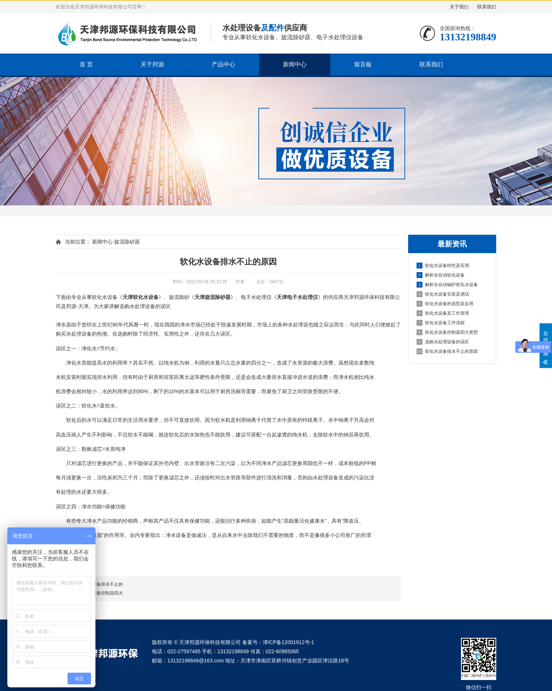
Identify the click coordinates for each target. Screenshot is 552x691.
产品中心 (223, 64)
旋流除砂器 (127, 242)
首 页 (86, 64)
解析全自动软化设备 (441, 275)
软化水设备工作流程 (441, 323)
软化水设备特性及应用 (443, 265)
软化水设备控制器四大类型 (447, 332)
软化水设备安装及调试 (443, 294)
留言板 (363, 64)
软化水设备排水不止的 (101, 584)
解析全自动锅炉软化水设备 (447, 285)
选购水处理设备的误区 (443, 342)
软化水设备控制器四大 (101, 593)
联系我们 (486, 7)
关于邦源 (152, 64)
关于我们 (459, 7)
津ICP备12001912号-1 (288, 642)
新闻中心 (294, 64)
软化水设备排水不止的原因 (447, 351)
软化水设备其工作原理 (443, 313)
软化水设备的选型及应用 (445, 304)
